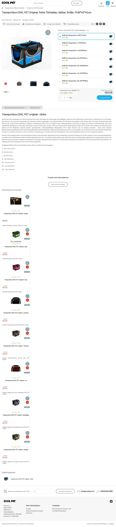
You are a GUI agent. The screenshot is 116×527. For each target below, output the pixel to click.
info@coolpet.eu (87, 491)
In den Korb (104, 97)
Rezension (29, 513)
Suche (77, 3)
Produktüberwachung (73, 24)
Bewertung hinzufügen (58, 184)
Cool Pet (31, 20)
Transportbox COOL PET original (34, 8)
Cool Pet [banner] (10, 2)
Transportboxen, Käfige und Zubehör (14, 8)
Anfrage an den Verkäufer (54, 24)
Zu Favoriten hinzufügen (12, 24)
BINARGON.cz (103, 524)
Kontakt (28, 509)
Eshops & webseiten (93, 524)
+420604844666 (106, 491)
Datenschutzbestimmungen (34, 511)
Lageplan (111, 524)
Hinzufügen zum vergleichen (33, 24)
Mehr (87, 30)
